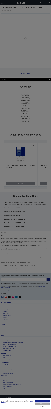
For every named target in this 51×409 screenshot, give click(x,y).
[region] (25, 403)
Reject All (42, 403)
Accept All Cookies (42, 400)
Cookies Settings (42, 406)
